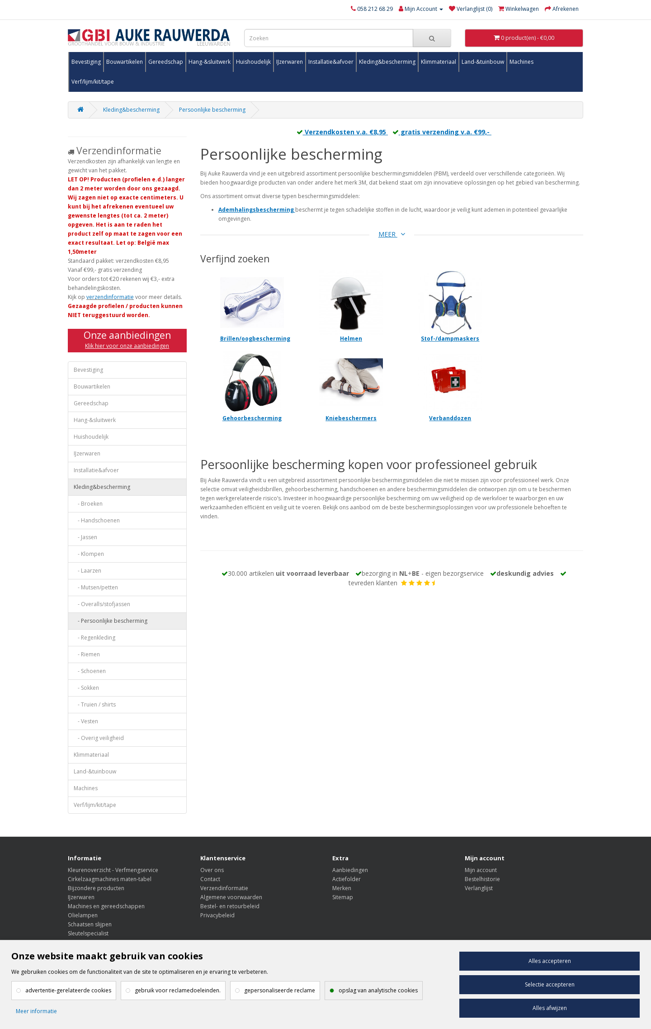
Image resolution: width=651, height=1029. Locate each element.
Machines (521, 62)
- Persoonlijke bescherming (110, 621)
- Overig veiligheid (99, 738)
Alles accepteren (549, 961)
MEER (391, 234)
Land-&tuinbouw (483, 62)
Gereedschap (165, 62)
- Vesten (86, 721)
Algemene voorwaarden (231, 897)
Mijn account (481, 870)
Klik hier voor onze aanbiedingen (127, 346)
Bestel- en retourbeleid (229, 906)
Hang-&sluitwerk (210, 62)
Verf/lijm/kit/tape (92, 81)
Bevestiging (86, 62)
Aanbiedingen (350, 870)
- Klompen (89, 554)
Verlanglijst (479, 888)
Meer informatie (36, 1011)
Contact (210, 879)
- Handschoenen (97, 520)
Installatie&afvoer (331, 62)
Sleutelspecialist (88, 933)
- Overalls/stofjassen (102, 604)
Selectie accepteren (550, 984)
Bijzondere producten (96, 888)
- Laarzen (87, 570)
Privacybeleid (217, 915)
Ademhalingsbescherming (256, 209)
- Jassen (85, 537)
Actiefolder (346, 879)
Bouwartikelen (124, 62)
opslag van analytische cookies (378, 990)
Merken (341, 888)
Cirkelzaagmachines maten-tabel (109, 879)
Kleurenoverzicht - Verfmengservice (113, 870)
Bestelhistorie (482, 879)
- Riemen (87, 654)
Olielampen (83, 915)
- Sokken (86, 688)
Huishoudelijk (253, 62)
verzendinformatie (110, 297)
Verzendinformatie (224, 888)
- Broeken (88, 503)
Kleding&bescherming (387, 62)
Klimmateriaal (438, 62)
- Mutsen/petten (96, 587)
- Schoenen (90, 671)
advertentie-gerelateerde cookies (68, 990)
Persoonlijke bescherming (212, 110)
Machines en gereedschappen (106, 906)
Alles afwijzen (550, 1008)
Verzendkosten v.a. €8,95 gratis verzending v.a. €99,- (391, 132)
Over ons (212, 870)
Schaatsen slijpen (90, 924)
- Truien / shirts (95, 704)
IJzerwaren (289, 62)
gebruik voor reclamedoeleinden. (178, 990)
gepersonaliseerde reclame (279, 990)
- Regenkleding (94, 637)
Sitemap (342, 897)
